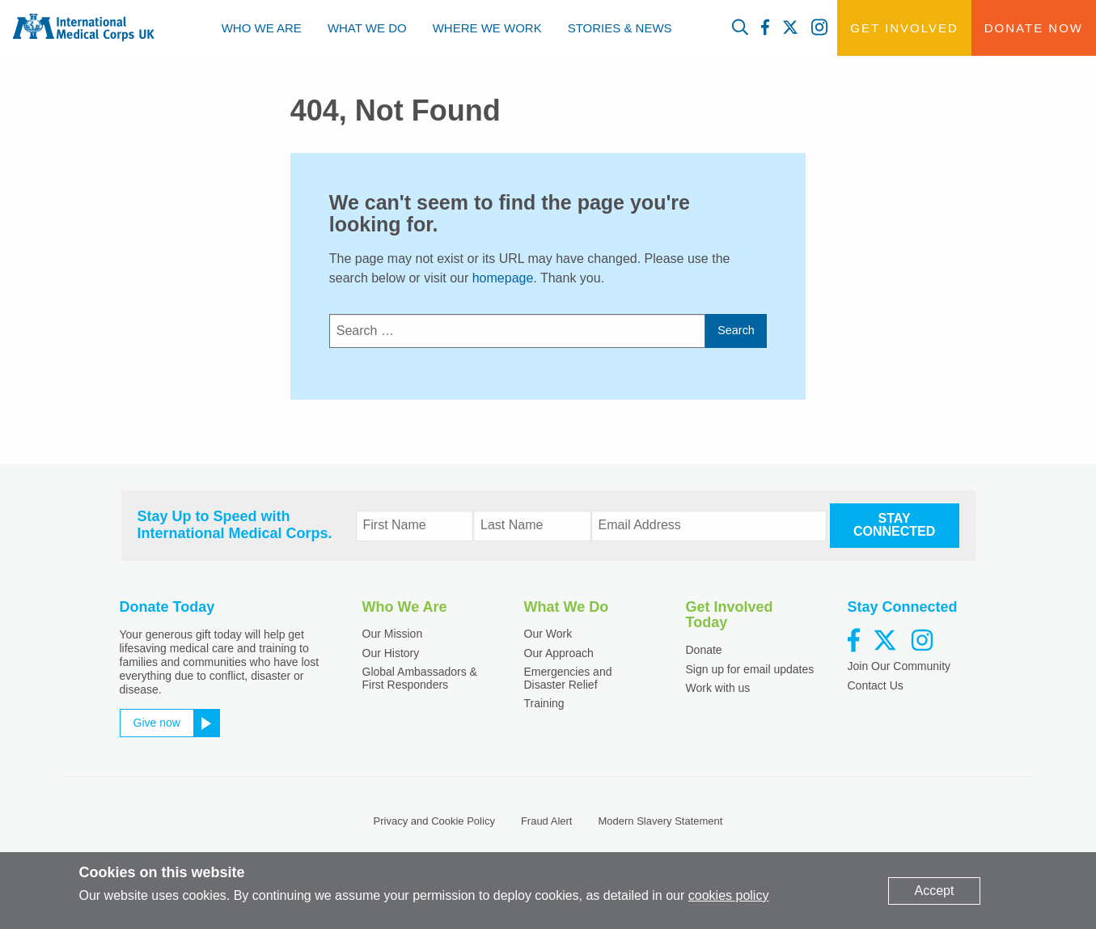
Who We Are (262, 28)
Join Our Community (899, 666)
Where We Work (487, 28)
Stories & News (620, 28)
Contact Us (875, 685)
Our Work (548, 633)
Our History (391, 653)
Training (544, 703)
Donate (704, 649)
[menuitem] (262, 28)
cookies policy (728, 895)
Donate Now (1033, 28)
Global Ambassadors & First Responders (419, 677)
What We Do (367, 28)
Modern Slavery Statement (660, 821)
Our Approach (559, 653)
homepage (503, 278)
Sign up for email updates (750, 669)
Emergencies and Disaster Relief (568, 677)
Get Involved (904, 28)
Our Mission (392, 633)
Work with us (718, 687)
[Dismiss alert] (934, 891)
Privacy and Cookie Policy (434, 821)
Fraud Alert (547, 821)
